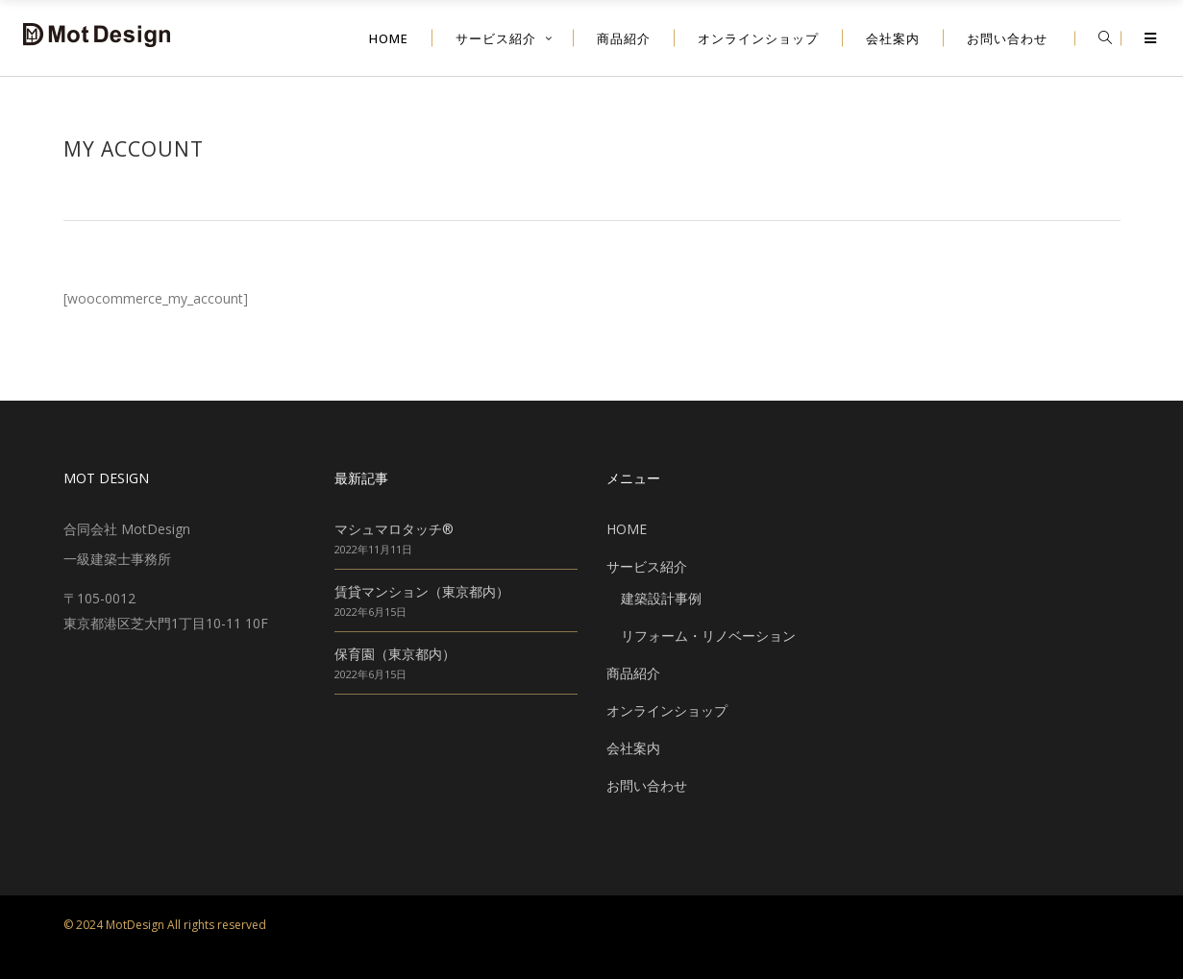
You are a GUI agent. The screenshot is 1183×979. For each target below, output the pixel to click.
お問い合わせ (646, 785)
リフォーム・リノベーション (708, 635)
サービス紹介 (646, 566)
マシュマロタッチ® (394, 529)
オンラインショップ (666, 710)
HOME (626, 529)
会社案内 (633, 748)
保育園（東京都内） (395, 654)
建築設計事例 (661, 598)
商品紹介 (633, 673)
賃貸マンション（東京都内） (421, 591)
